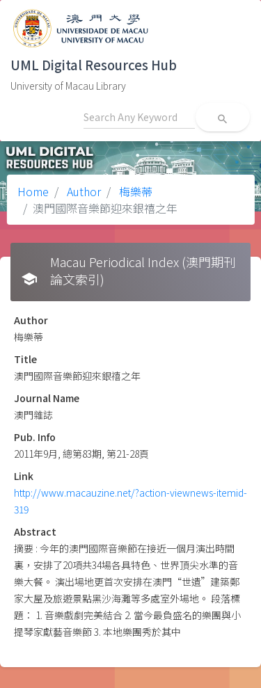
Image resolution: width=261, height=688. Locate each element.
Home (33, 191)
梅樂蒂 (134, 191)
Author (82, 191)
